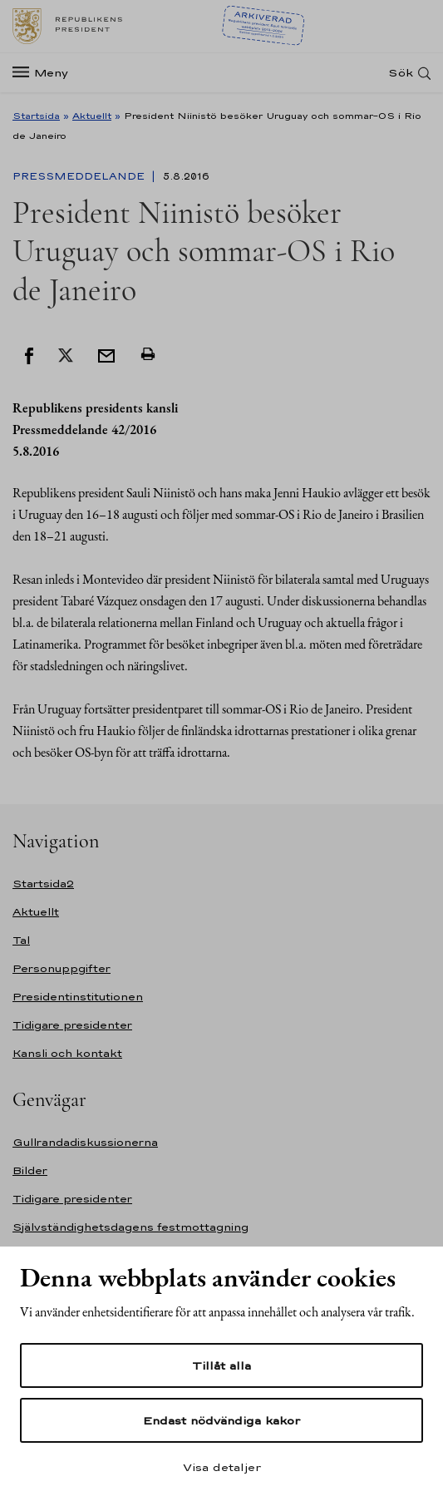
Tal (21, 940)
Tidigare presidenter (72, 1025)
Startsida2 (43, 883)
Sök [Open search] (400, 73)
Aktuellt (91, 115)
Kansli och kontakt (67, 1053)
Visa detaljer (222, 1466)
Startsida (36, 115)
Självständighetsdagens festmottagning (130, 1227)
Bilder (29, 1170)
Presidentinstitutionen (77, 997)
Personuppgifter (61, 968)
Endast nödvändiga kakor (221, 1420)
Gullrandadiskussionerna (85, 1142)
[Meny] (45, 72)
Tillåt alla (221, 1365)
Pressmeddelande (80, 176)
